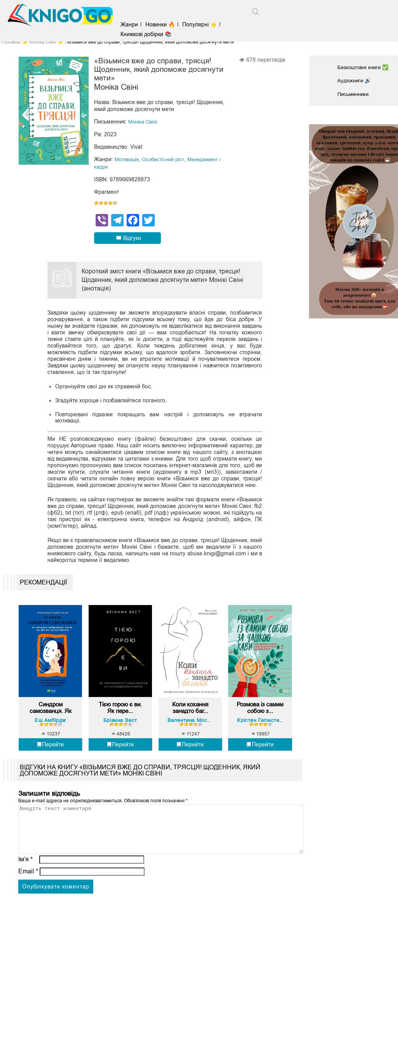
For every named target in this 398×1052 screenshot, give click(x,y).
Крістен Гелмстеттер (265, 729)
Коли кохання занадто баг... (190, 716)
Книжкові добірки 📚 (149, 34)
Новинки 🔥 (163, 24)
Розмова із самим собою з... (260, 716)
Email (28, 890)
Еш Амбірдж (50, 729)
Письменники (354, 93)
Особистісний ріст (166, 161)
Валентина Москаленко (199, 729)
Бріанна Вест (120, 729)
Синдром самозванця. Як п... (50, 716)
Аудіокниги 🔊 (355, 80)
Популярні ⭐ (203, 24)
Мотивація (128, 161)
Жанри (132, 24)
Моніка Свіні (143, 123)
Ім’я (25, 878)
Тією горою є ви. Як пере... (120, 716)
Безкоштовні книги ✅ (364, 67)
